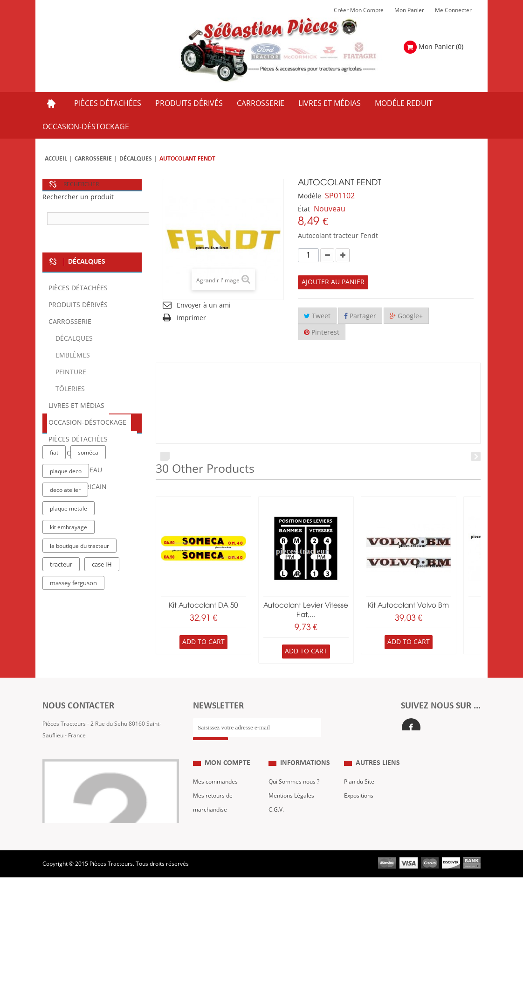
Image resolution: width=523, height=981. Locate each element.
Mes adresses (211, 858)
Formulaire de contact (80, 776)
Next (476, 456)
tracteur (61, 665)
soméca (88, 553)
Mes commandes (215, 816)
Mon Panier (409, 10)
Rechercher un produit (78, 197)
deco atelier (65, 590)
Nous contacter (364, 858)
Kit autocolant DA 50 (203, 606)
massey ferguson (73, 683)
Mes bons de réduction (222, 886)
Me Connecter (453, 10)
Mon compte (227, 797)
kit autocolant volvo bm (408, 606)
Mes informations (216, 872)
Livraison (280, 858)
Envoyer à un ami (204, 305)
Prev (165, 456)
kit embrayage (68, 627)
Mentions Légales (291, 830)
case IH (102, 665)
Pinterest (321, 332)
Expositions (358, 830)
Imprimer (191, 318)
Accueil (56, 158)
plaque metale (68, 609)
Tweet (317, 316)
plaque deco (66, 571)
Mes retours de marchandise (213, 837)
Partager (360, 316)
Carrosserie (93, 158)
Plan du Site (359, 816)
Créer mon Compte (359, 10)
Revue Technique (366, 844)
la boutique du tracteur (79, 646)
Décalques (135, 158)
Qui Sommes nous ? (293, 816)
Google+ (406, 316)
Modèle (309, 196)
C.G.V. (276, 844)
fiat (54, 553)
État (304, 209)
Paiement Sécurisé (292, 872)
